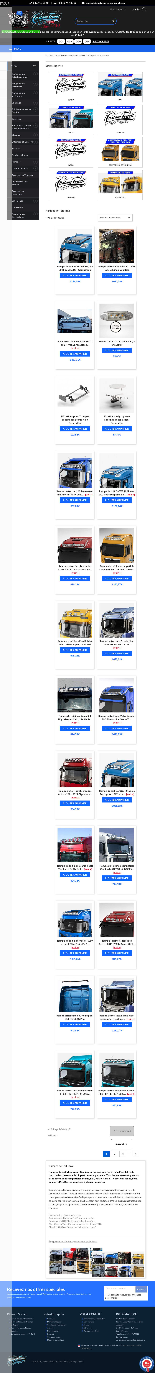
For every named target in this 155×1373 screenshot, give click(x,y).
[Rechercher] (96, 21)
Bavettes (16, 119)
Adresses (87, 1328)
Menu (14, 66)
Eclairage (16, 102)
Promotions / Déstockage (18, 215)
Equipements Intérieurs (18, 94)
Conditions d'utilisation (56, 1325)
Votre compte (90, 1314)
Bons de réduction (91, 1331)
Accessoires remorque (18, 192)
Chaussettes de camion (20, 183)
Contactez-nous (53, 1337)
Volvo (71, 132)
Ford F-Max (120, 198)
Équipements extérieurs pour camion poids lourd (73, 1241)
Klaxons (16, 135)
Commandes (89, 1322)
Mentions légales (54, 1322)
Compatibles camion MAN (120, 165)
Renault (120, 132)
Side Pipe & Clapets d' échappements (21, 127)
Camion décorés (20, 168)
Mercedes (71, 198)
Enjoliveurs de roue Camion (21, 110)
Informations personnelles (94, 1319)
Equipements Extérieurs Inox (19, 75)
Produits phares (20, 155)
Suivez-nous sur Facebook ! (22, 1319)
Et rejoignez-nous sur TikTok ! (23, 1334)
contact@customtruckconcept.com (103, 2)
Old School (17, 207)
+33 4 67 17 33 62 (65, 2)
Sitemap (50, 1334)
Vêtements (17, 200)
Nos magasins (53, 1331)
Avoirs (86, 1325)
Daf (120, 100)
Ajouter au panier (75, 275)
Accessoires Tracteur (22, 175)
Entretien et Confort (22, 141)
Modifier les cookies (55, 1340)
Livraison (51, 1319)
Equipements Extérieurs (18, 85)
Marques (16, 161)
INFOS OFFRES (101, 41)
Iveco (71, 165)
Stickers (16, 148)
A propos (50, 1328)
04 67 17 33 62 (39, 2)
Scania (71, 100)
